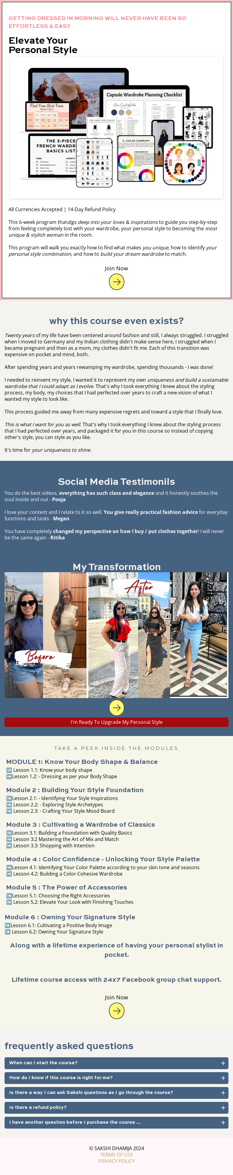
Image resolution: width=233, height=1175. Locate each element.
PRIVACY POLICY (116, 1161)
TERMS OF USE (116, 1154)
